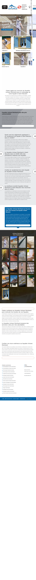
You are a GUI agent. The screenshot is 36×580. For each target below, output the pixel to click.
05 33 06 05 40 (31, 3)
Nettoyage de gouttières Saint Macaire (8, 391)
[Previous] (2, 60)
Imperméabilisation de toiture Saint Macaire (9, 366)
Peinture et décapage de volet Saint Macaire (9, 382)
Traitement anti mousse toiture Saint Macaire (9, 373)
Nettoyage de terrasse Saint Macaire (8, 384)
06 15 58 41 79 (31, 10)
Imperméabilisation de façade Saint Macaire (9, 368)
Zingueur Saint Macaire (6, 387)
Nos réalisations (7, 29)
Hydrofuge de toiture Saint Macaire (8, 389)
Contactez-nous (22, 398)
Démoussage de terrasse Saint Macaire (9, 371)
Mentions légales (16, 398)
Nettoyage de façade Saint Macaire (8, 375)
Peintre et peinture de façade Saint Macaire (9, 380)
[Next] (33, 60)
